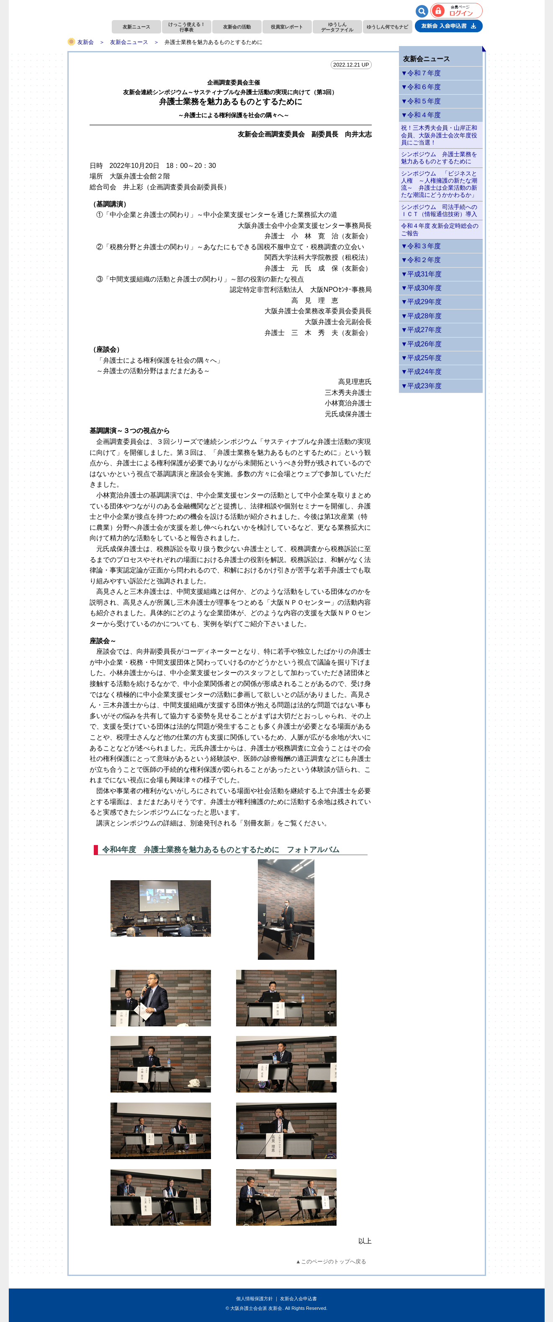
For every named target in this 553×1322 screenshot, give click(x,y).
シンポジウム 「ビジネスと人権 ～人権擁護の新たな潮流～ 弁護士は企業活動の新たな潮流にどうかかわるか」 (439, 184)
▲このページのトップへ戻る (331, 1261)
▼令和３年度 (421, 246)
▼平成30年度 (421, 287)
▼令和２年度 (421, 259)
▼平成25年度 (421, 357)
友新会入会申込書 (298, 1298)
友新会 (85, 42)
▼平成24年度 (421, 371)
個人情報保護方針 (254, 1298)
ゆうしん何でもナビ (387, 26)
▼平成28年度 (421, 316)
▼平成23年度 (421, 385)
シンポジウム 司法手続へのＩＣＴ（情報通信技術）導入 (439, 210)
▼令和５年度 (421, 101)
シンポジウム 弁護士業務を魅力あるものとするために (439, 158)
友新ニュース (136, 26)
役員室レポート (287, 26)
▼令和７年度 (421, 73)
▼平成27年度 (421, 329)
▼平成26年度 (421, 344)
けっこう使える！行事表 (186, 27)
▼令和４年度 (421, 115)
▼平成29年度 (421, 301)
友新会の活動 (237, 26)
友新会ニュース (129, 42)
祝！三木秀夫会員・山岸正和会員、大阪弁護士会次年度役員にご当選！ (439, 135)
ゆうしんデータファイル (337, 27)
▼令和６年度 (421, 86)
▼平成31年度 (421, 274)
